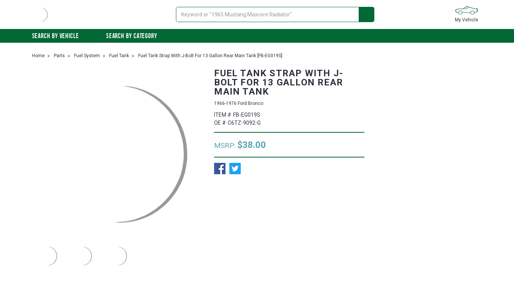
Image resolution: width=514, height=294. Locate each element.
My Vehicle (466, 13)
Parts (59, 55)
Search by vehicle (59, 36)
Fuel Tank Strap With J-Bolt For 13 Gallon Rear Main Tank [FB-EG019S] (210, 55)
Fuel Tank (119, 55)
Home (38, 55)
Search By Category (135, 36)
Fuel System (87, 55)
